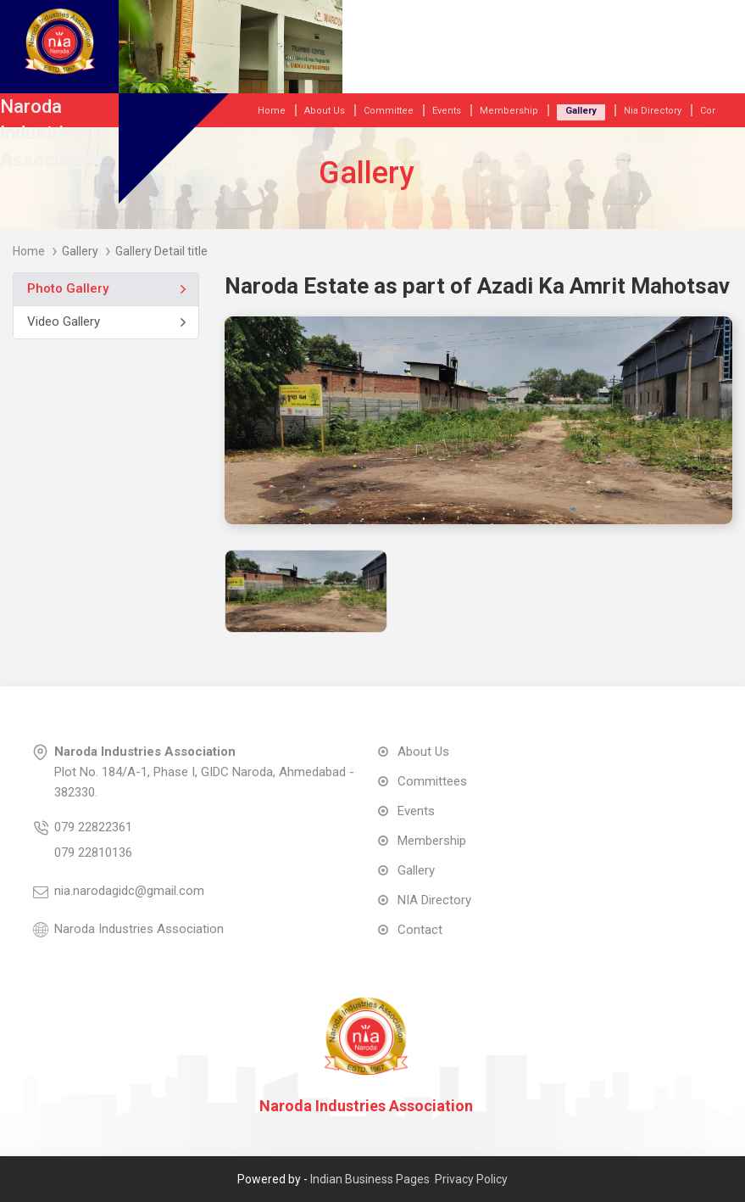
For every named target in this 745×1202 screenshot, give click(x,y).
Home (29, 251)
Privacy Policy (471, 1179)
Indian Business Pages (370, 1179)
